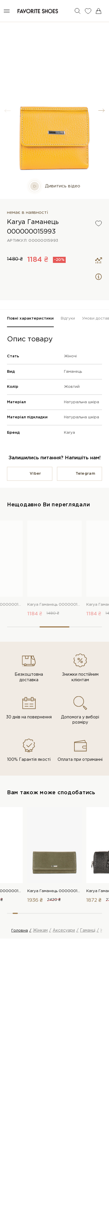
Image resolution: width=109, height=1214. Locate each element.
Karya (69, 432)
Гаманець (73, 371)
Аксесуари (64, 930)
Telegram (85, 473)
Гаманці (87, 930)
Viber (35, 473)
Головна (19, 930)
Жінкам (40, 930)
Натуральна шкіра (81, 402)
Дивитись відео (54, 186)
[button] (101, 110)
